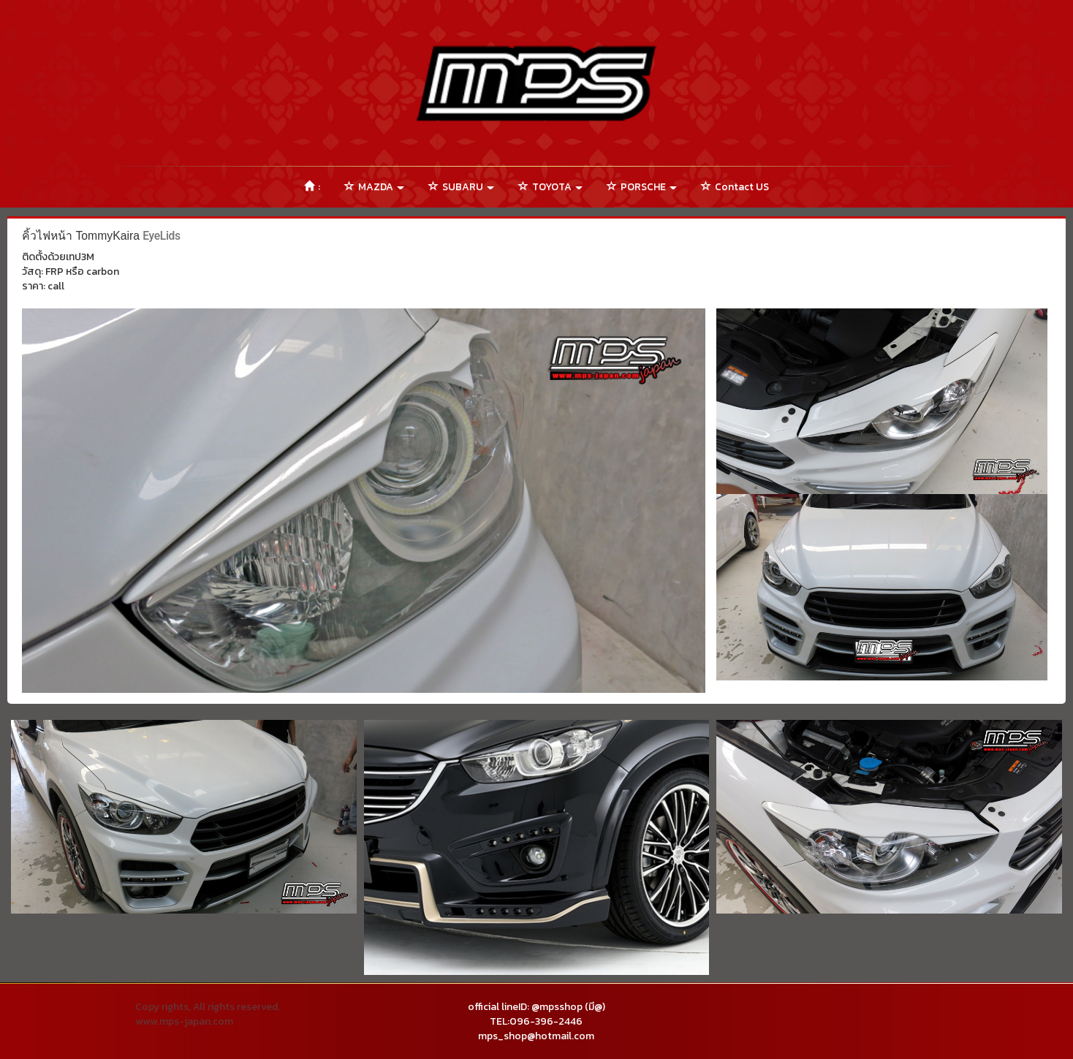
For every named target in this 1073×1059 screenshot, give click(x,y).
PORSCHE (642, 186)
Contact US (735, 186)
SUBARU (461, 186)
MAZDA (374, 186)
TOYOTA (550, 186)
